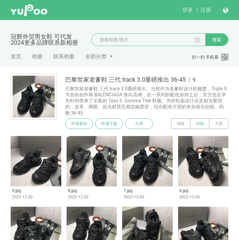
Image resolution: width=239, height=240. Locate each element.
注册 (205, 10)
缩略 (181, 123)
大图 (219, 123)
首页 (16, 56)
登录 (187, 10)
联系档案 (64, 56)
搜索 (216, 39)
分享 (139, 123)
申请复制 (79, 123)
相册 (37, 56)
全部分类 (96, 56)
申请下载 (109, 123)
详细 (200, 123)
